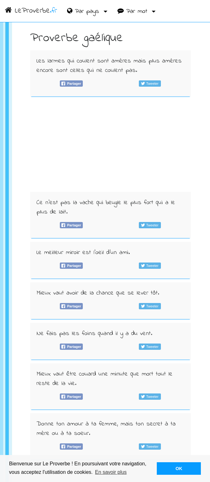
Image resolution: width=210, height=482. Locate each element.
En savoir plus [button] (111, 472)
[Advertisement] (110, 144)
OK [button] (178, 468)
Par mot (133, 11)
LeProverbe (31, 10)
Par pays (84, 11)
